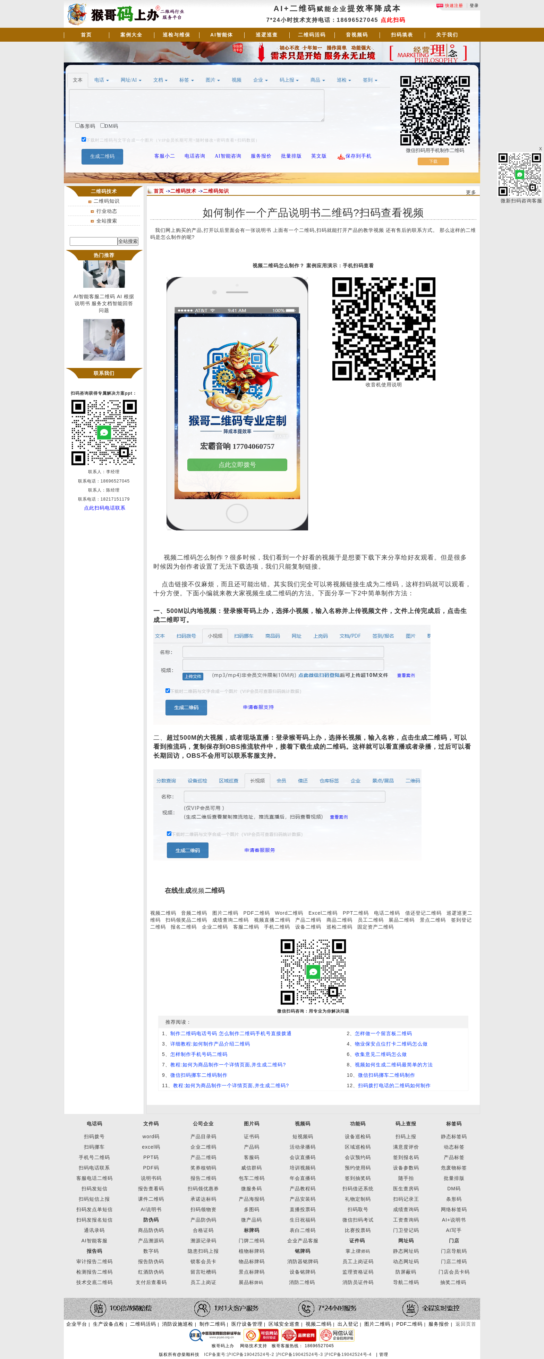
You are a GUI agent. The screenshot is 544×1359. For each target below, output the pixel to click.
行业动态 (106, 211)
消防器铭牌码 (302, 1261)
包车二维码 (252, 1178)
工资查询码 (406, 1220)
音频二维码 (194, 913)
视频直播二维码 (272, 920)
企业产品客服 (302, 1240)
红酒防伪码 (151, 1272)
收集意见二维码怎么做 (381, 1054)
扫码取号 (358, 1209)
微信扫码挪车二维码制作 (199, 1075)
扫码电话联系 (94, 1168)
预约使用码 (358, 1168)
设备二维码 (308, 927)
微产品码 (251, 1220)
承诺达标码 (203, 1199)
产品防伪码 (203, 1220)
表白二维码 (303, 1230)
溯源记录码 (203, 1240)
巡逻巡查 (267, 34)
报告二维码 (203, 1178)
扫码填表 (402, 34)
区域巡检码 (358, 1147)
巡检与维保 (176, 34)
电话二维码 (387, 913)
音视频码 (357, 34)
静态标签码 (454, 1136)
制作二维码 (212, 1324)
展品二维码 (402, 920)
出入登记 (348, 1324)
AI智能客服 (94, 1240)
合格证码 (203, 1230)
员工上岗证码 (358, 1261)
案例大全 (131, 34)
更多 (471, 192)
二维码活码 (312, 34)
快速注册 (449, 5)
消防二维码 (302, 1282)
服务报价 (438, 1324)
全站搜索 (106, 221)
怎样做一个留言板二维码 (383, 1033)
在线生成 (178, 890)
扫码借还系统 (358, 1188)
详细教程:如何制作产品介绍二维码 (210, 1044)
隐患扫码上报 (203, 1251)
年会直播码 (303, 1178)
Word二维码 (289, 913)
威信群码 (251, 1168)
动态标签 (454, 1147)
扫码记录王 (406, 1199)
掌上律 (353, 1251)
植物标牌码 (252, 1251)
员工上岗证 (203, 1282)
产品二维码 (308, 920)
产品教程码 (303, 1188)
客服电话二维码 (94, 1178)
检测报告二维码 (94, 1272)
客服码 (252, 1157)
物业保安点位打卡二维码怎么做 (391, 1044)
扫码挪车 (94, 1147)
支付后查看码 (151, 1282)
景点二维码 (433, 920)
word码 (151, 1136)
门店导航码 (454, 1251)
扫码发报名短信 (94, 1220)
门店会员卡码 (454, 1272)
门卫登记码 (406, 1230)
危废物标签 (454, 1168)
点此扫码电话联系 (105, 508)
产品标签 (454, 1157)
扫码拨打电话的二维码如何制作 (394, 1085)
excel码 (151, 1147)
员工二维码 (371, 920)
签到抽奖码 (358, 1178)
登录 (474, 5)
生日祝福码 (303, 1220)
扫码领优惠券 (203, 1188)
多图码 (252, 1209)
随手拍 (406, 1178)
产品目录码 (203, 1136)
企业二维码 (215, 927)
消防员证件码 (358, 1282)
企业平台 (76, 1324)
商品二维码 (339, 920)
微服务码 (251, 1188)
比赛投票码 (358, 1230)
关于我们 (447, 34)
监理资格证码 (358, 1272)
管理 (383, 1354)
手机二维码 (277, 927)
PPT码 (151, 1157)
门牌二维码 (252, 1240)
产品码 (252, 1147)
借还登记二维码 (423, 913)
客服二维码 (246, 927)
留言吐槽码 (203, 1272)
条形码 (454, 1199)
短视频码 (302, 1136)
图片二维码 (225, 913)
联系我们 (104, 373)
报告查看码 (151, 1188)
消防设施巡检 (177, 1324)
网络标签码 (454, 1209)
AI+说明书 (454, 1220)
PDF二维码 (257, 913)
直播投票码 (303, 1209)
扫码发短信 (95, 1188)
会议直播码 (303, 1157)
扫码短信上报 (94, 1199)
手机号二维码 (94, 1157)
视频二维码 (163, 913)
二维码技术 (183, 191)
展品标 (251, 1282)
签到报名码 (406, 1157)
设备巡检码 (358, 1136)
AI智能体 (221, 34)
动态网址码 (406, 1261)
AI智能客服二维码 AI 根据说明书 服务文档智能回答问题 (104, 304)
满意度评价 (406, 1147)
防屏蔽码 (406, 1272)
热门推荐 (104, 255)
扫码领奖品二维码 (186, 920)
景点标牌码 (252, 1272)
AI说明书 (151, 1209)
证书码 (252, 1136)
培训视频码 (303, 1168)
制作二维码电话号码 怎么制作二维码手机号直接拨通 (231, 1033)
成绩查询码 (406, 1209)
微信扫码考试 (358, 1220)
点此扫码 (393, 20)
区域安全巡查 (284, 1324)
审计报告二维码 (94, 1261)
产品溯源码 (151, 1240)
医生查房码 (406, 1188)
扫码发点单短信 (94, 1209)
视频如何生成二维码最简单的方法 (394, 1064)
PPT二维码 (356, 913)
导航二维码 (406, 1282)
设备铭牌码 (303, 1272)
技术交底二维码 (94, 1282)
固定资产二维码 (376, 927)
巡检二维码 (339, 927)
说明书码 (151, 1178)
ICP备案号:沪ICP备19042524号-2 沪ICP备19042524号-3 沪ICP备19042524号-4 (288, 1354)
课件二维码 (151, 1199)
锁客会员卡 (203, 1261)
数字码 (151, 1251)
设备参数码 (406, 1168)
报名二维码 (184, 927)
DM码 (454, 1188)
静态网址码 (406, 1251)
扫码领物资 (203, 1209)
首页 (86, 34)
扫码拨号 (94, 1136)
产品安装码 (303, 1199)
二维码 (215, 890)
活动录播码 (303, 1147)
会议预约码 (358, 1157)
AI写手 (454, 1230)
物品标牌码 (252, 1261)
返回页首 (466, 1324)
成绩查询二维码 (230, 920)
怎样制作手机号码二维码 (199, 1054)
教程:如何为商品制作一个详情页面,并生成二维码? (228, 1064)
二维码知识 (107, 201)
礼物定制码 (358, 1199)
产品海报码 (252, 1199)
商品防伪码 (151, 1230)
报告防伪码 (151, 1261)
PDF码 (151, 1168)
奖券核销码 (203, 1168)
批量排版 (454, 1178)
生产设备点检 (108, 1324)
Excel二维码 (323, 913)
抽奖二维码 (453, 1282)
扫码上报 (406, 1136)
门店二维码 (454, 1261)
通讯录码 (94, 1230)
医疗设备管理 (247, 1324)
